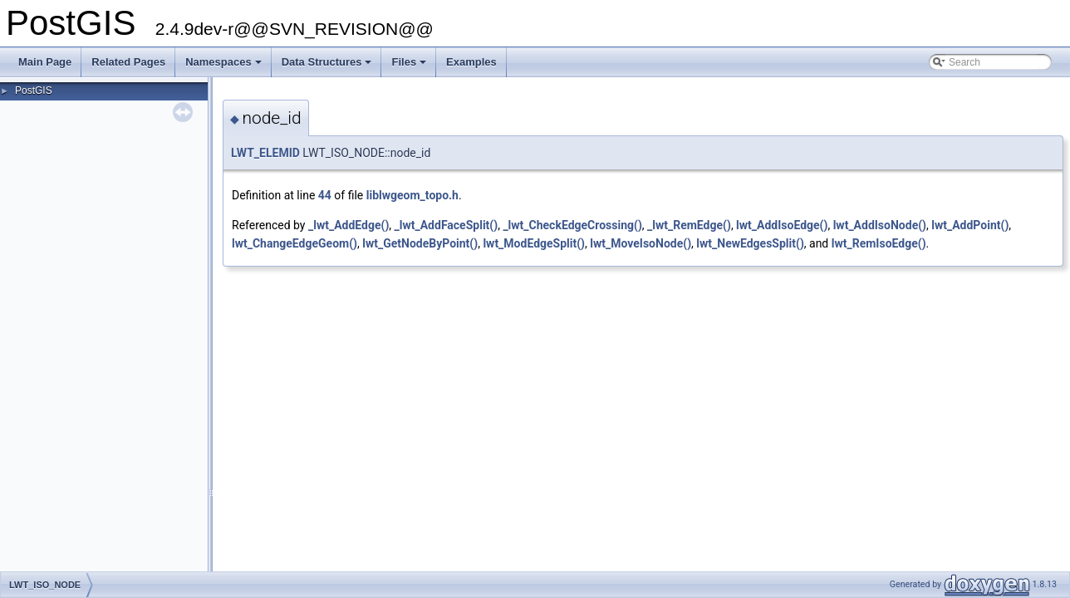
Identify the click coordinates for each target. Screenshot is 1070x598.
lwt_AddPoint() (970, 225)
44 (324, 195)
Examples (471, 62)
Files (410, 66)
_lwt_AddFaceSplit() (446, 225)
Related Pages (128, 62)
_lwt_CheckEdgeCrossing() (572, 225)
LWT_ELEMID (265, 152)
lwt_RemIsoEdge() (879, 243)
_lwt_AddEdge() (348, 225)
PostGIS (33, 90)
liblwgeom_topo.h (412, 195)
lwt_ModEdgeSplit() (534, 243)
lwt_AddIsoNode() (879, 225)
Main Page (44, 62)
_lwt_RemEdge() (689, 225)
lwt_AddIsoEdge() (781, 225)
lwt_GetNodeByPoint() (420, 243)
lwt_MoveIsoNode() (640, 243)
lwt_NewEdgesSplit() (750, 243)
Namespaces (224, 66)
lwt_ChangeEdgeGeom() (294, 243)
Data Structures (328, 66)
